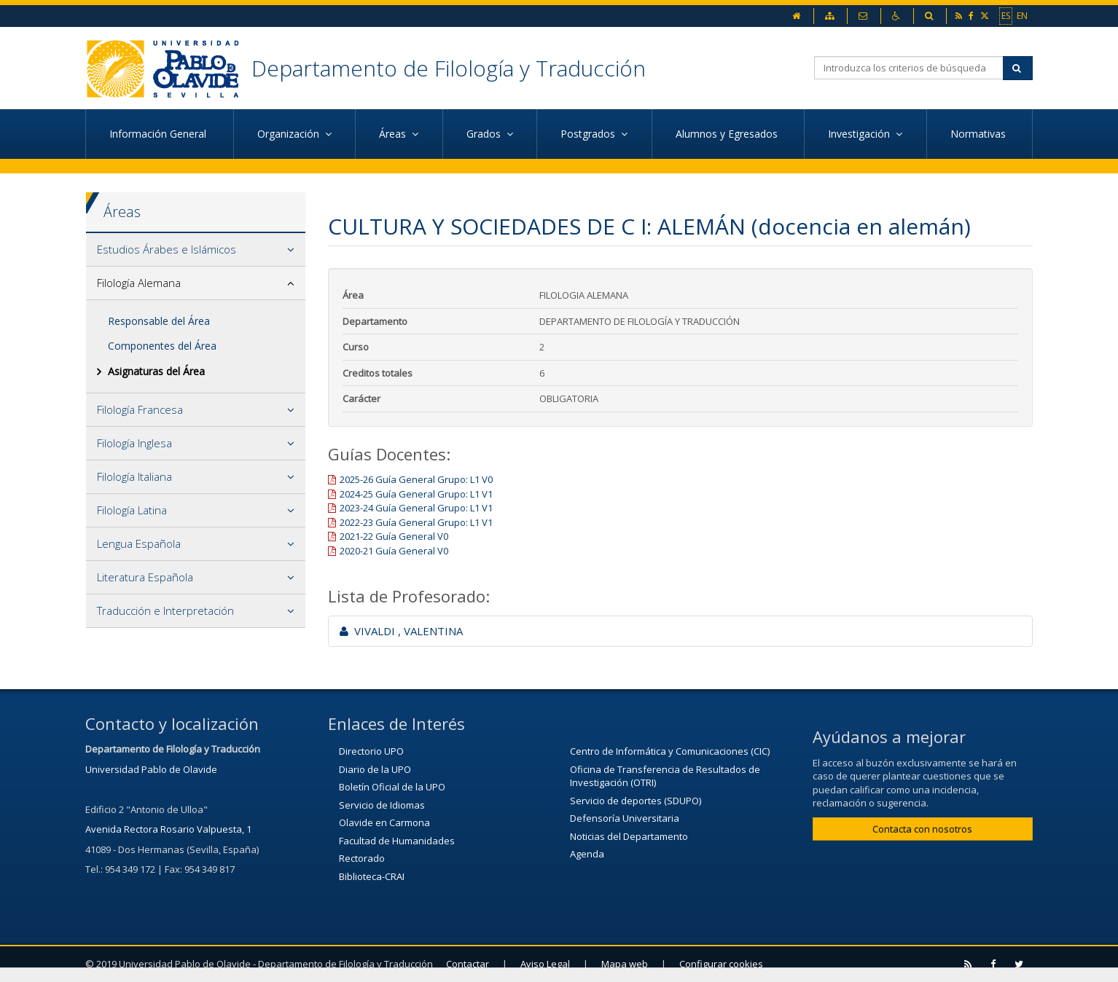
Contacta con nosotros (922, 829)
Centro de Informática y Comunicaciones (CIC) (670, 751)
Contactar (467, 963)
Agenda (587, 853)
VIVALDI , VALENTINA (401, 631)
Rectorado (362, 858)
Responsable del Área (159, 321)
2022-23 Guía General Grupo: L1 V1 (416, 522)
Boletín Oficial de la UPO (392, 786)
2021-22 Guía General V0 (394, 536)
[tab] (195, 250)
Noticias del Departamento (629, 836)
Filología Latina (132, 510)
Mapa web (624, 963)
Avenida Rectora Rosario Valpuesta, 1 (168, 829)
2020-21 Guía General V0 (394, 550)
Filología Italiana (134, 476)
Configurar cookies (721, 963)
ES (1005, 15)
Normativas (979, 134)
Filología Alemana (139, 282)
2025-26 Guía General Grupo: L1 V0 (416, 479)
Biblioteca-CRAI (371, 876)
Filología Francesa (140, 409)
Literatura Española (145, 577)
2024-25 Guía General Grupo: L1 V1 (416, 493)
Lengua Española (139, 543)
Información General (159, 134)
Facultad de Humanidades (397, 840)
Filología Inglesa (134, 443)
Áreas (122, 211)
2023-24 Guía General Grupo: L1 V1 (416, 507)
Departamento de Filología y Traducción (448, 68)
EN (1022, 15)
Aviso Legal (545, 963)
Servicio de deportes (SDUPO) (635, 800)
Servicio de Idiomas (382, 805)
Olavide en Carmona (384, 822)
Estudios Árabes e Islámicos (166, 249)
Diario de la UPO (375, 769)
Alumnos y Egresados (728, 134)
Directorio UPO (371, 751)
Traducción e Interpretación (165, 610)
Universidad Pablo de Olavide (151, 769)
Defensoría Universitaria (624, 818)
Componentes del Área (162, 346)
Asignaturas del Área (156, 371)
